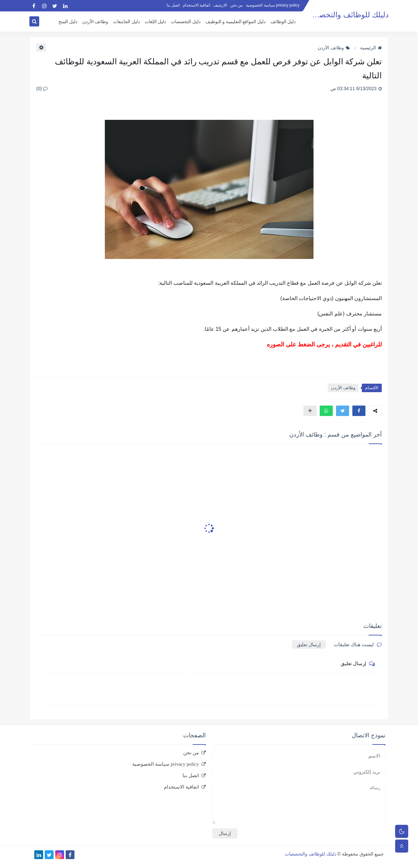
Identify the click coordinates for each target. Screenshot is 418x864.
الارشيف (220, 5)
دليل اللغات (155, 21)
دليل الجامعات (126, 21)
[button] (358, 411)
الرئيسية (371, 47)
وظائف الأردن (95, 21)
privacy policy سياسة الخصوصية (272, 5)
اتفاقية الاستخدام (196, 5)
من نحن (236, 5)
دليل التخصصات (186, 21)
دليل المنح (67, 21)
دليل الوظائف (283, 21)
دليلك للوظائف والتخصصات (346, 15)
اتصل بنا (173, 5)
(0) (42, 88)
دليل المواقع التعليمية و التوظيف (235, 21)
